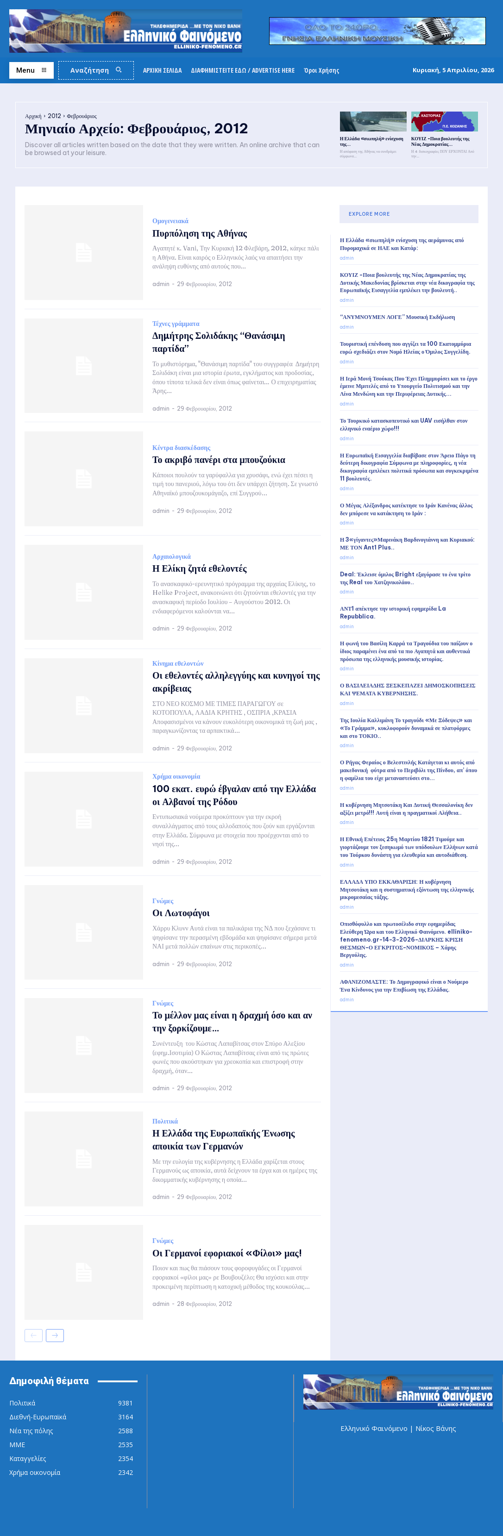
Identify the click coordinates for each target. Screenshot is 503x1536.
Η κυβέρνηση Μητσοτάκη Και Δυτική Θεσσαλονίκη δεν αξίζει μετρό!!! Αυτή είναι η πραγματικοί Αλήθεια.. (406, 808)
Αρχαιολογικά (171, 556)
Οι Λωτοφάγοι (181, 912)
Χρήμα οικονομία (176, 777)
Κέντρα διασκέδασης (181, 447)
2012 (54, 115)
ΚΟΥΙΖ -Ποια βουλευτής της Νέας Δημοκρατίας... (440, 141)
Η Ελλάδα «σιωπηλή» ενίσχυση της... (371, 141)
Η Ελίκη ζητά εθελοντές (199, 568)
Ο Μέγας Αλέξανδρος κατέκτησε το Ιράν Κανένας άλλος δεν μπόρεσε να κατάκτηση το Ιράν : (406, 509)
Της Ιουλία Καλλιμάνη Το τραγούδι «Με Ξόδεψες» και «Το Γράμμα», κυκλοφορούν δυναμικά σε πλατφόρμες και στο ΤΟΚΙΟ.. (406, 728)
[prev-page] (34, 1335)
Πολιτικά (165, 1121)
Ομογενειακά (170, 221)
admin (161, 284)
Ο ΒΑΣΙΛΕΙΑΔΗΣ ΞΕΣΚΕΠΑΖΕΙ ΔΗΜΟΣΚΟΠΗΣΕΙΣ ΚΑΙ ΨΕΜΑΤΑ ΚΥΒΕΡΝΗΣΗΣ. (408, 689)
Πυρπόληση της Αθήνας (199, 232)
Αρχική (33, 115)
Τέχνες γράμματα (175, 323)
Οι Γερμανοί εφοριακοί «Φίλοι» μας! (227, 1253)
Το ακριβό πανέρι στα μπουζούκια (219, 459)
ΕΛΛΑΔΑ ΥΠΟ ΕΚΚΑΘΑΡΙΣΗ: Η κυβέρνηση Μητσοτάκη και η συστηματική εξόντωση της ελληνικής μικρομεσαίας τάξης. (407, 889)
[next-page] (55, 1335)
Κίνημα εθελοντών (178, 663)
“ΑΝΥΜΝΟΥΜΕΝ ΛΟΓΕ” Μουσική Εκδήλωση (397, 316)
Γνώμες (162, 901)
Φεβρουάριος (82, 115)
